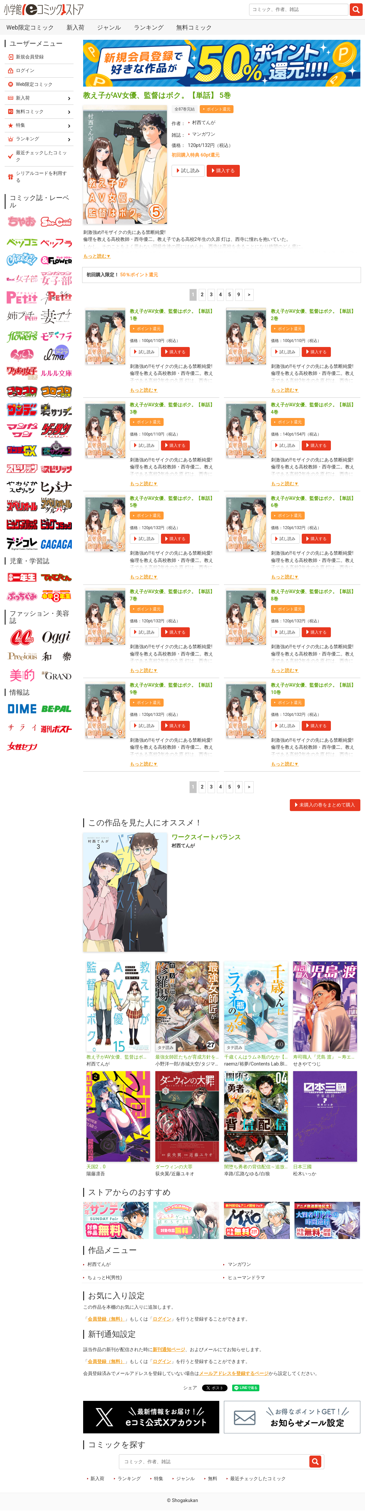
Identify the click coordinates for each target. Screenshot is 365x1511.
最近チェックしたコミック (258, 1478)
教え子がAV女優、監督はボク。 (118, 1057)
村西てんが (203, 122)
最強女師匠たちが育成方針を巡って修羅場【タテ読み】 (187, 1057)
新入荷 (75, 27)
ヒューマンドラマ (246, 1277)
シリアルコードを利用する (41, 177)
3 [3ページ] (211, 295)
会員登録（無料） (106, 1319)
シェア (190, 1388)
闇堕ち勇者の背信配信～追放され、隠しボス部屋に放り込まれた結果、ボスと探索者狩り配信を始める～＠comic (256, 1167)
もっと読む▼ (97, 256)
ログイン (162, 1319)
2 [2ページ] (202, 295)
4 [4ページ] (220, 295)
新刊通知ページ (169, 1349)
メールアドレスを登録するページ (234, 1373)
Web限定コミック (30, 27)
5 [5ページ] (229, 295)
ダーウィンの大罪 (173, 1167)
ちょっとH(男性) (104, 1277)
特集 (158, 1478)
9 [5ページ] (238, 295)
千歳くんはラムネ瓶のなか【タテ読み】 (256, 1057)
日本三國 (302, 1167)
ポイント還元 (219, 109)
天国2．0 (96, 1167)
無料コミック (194, 27)
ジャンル (109, 27)
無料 (212, 1478)
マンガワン (203, 134)
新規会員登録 (30, 56)
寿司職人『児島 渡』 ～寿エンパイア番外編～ (325, 1057)
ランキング (149, 27)
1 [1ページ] (193, 295)
